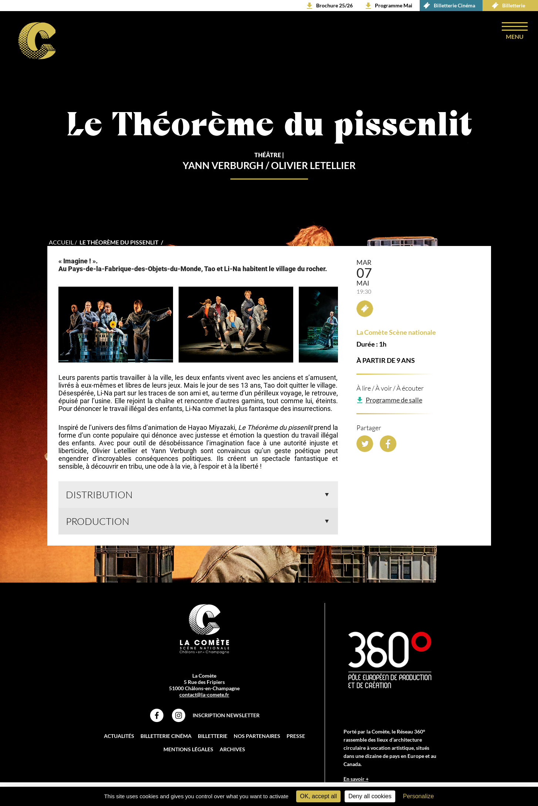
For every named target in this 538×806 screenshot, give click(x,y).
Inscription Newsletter (226, 715)
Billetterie (506, 5)
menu (515, 36)
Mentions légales (188, 749)
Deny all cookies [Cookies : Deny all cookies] (370, 796)
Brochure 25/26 (334, 5)
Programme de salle (394, 400)
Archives (232, 749)
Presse (296, 736)
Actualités (119, 736)
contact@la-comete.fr (204, 694)
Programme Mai (393, 5)
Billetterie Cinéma (447, 5)
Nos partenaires (257, 736)
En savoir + (356, 779)
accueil (61, 242)
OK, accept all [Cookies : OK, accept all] (318, 796)
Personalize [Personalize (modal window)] (418, 796)
